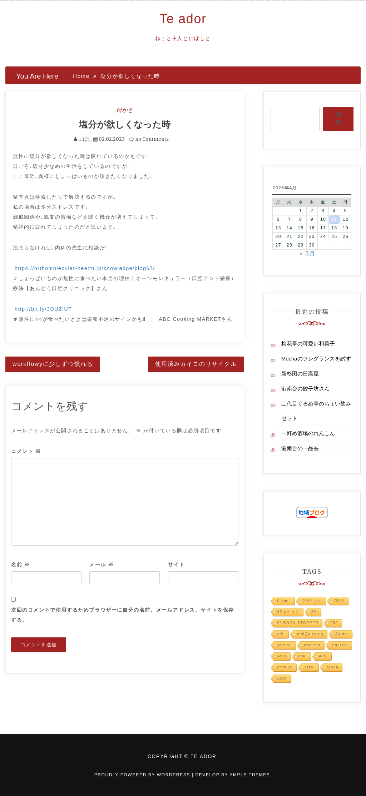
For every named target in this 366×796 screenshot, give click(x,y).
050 (334, 623)
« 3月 (308, 253)
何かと (124, 109)
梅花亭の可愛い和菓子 (308, 343)
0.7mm (284, 601)
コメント (26, 451)
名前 (20, 564)
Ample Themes (249, 774)
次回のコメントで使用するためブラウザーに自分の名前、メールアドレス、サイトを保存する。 (122, 615)
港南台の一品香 (300, 448)
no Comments (149, 139)
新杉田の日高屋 (300, 373)
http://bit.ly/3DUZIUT (43, 309)
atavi (310, 667)
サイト (176, 564)
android (340, 645)
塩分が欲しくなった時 (124, 124)
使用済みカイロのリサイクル (196, 364)
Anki (282, 656)
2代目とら (312, 601)
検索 (338, 118)
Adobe (341, 634)
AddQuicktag (310, 634)
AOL (323, 656)
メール (101, 564)
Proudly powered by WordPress (143, 774)
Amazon (312, 645)
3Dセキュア (288, 612)
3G (314, 612)
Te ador (182, 18)
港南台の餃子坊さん (305, 388)
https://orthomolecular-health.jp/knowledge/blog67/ (85, 268)
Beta (282, 678)
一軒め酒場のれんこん (308, 433)
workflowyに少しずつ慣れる (53, 364)
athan (332, 667)
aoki (302, 656)
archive (285, 667)
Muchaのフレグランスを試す (316, 358)
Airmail (284, 645)
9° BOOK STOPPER (298, 623)
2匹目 (339, 601)
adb (281, 634)
